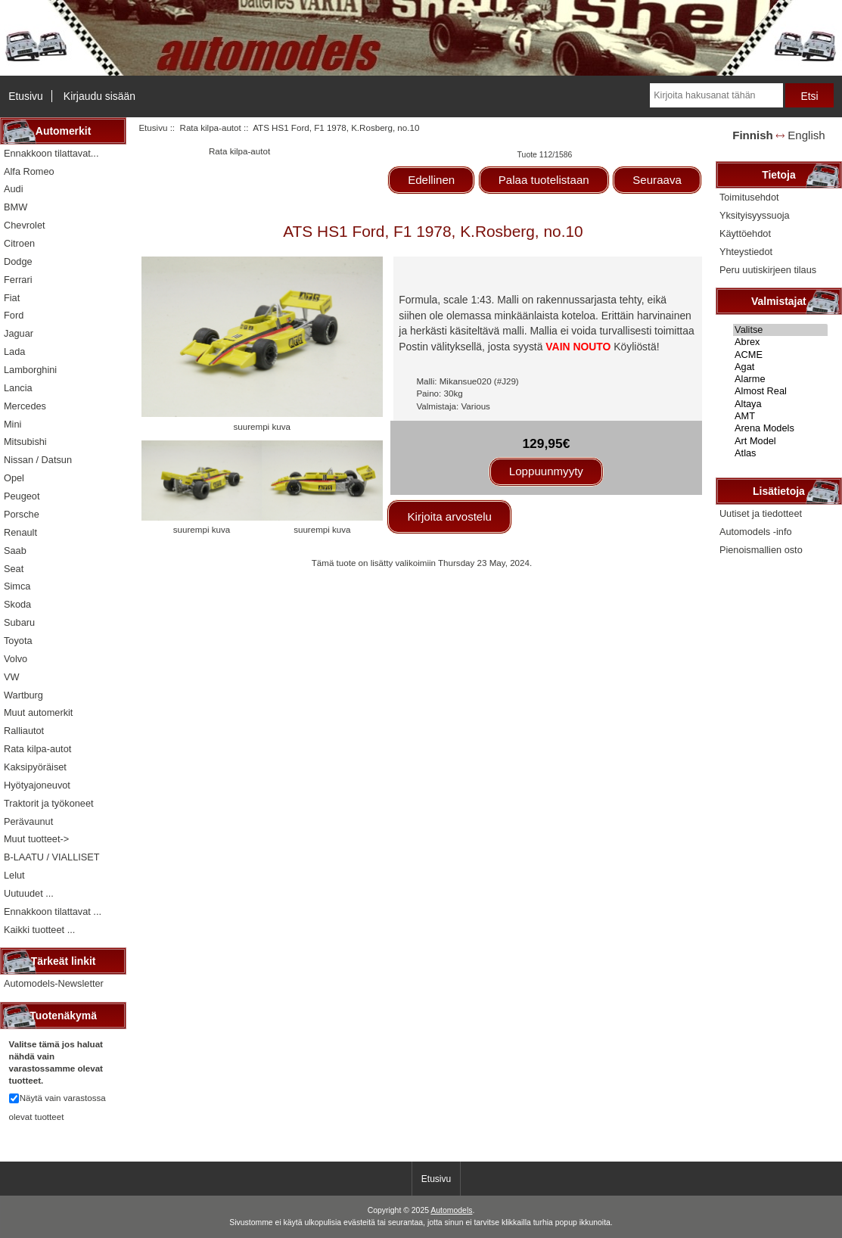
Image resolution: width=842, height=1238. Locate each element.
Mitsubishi (25, 441)
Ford (13, 315)
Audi (13, 188)
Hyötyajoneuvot (37, 785)
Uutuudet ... (29, 893)
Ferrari (18, 279)
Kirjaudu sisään (99, 96)
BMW (15, 207)
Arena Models (780, 428)
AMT (780, 416)
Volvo (15, 658)
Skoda (17, 604)
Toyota (18, 640)
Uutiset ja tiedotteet (760, 513)
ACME (780, 355)
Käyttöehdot (745, 233)
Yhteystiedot (745, 251)
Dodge (18, 261)
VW (12, 677)
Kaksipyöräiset (35, 767)
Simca (17, 586)
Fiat (12, 297)
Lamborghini (30, 369)
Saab (15, 550)
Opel (14, 478)
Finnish (752, 135)
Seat (13, 568)
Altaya (780, 404)
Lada (14, 351)
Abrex (780, 342)
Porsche (21, 514)
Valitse (780, 330)
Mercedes (25, 406)
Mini (12, 424)
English (806, 135)
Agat (780, 367)
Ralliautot (24, 730)
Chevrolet (24, 225)
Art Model (780, 441)
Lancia (18, 387)
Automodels (451, 1210)
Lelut (14, 875)
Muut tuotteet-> (36, 839)
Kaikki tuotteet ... (39, 929)
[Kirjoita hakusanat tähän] (716, 95)
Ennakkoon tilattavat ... (52, 911)
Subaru (19, 622)
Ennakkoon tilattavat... (51, 153)
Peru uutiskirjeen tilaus (767, 269)
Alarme (780, 379)
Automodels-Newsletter (54, 983)
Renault (20, 532)
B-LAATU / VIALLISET (52, 857)
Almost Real (780, 391)
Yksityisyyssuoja (754, 215)
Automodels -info (755, 531)
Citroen (19, 243)
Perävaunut (28, 821)
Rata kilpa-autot (210, 127)
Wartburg (23, 695)
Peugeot (22, 496)
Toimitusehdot (749, 197)
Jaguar (18, 333)
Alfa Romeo (29, 171)
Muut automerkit (38, 712)
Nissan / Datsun (38, 459)
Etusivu (25, 96)
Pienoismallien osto (761, 549)
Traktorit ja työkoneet (49, 803)
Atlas (780, 453)
